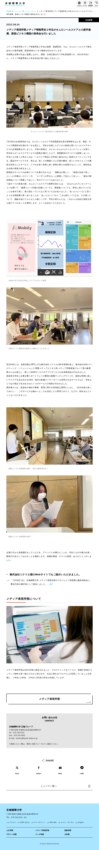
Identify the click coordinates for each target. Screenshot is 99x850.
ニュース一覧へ (65, 786)
